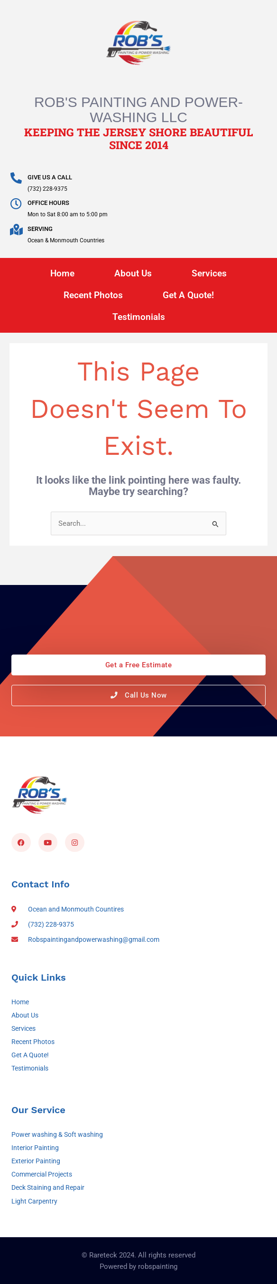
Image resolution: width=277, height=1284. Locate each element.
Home (62, 273)
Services (209, 273)
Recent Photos (93, 295)
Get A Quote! (188, 295)
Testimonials (138, 316)
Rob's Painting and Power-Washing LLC (138, 109)
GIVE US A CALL (50, 177)
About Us (133, 273)
